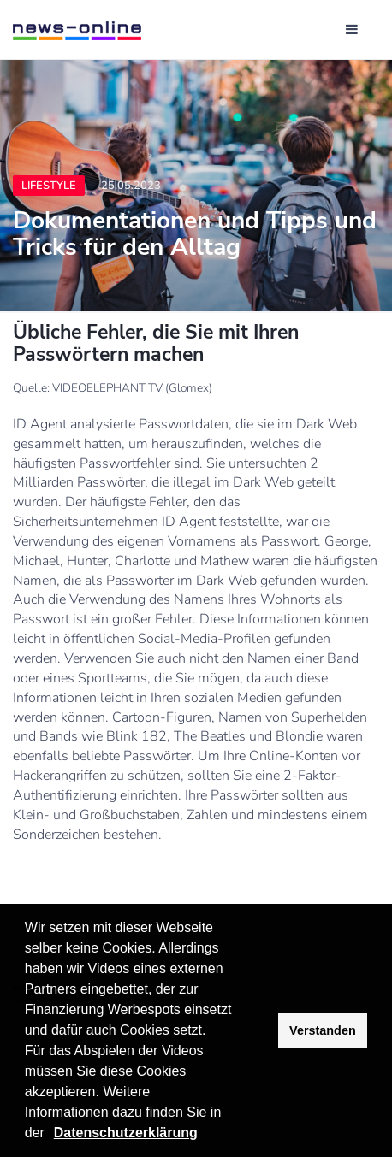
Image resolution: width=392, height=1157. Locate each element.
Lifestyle (48, 185)
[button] (50, 1134)
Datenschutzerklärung (126, 1132)
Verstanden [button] (322, 1030)
